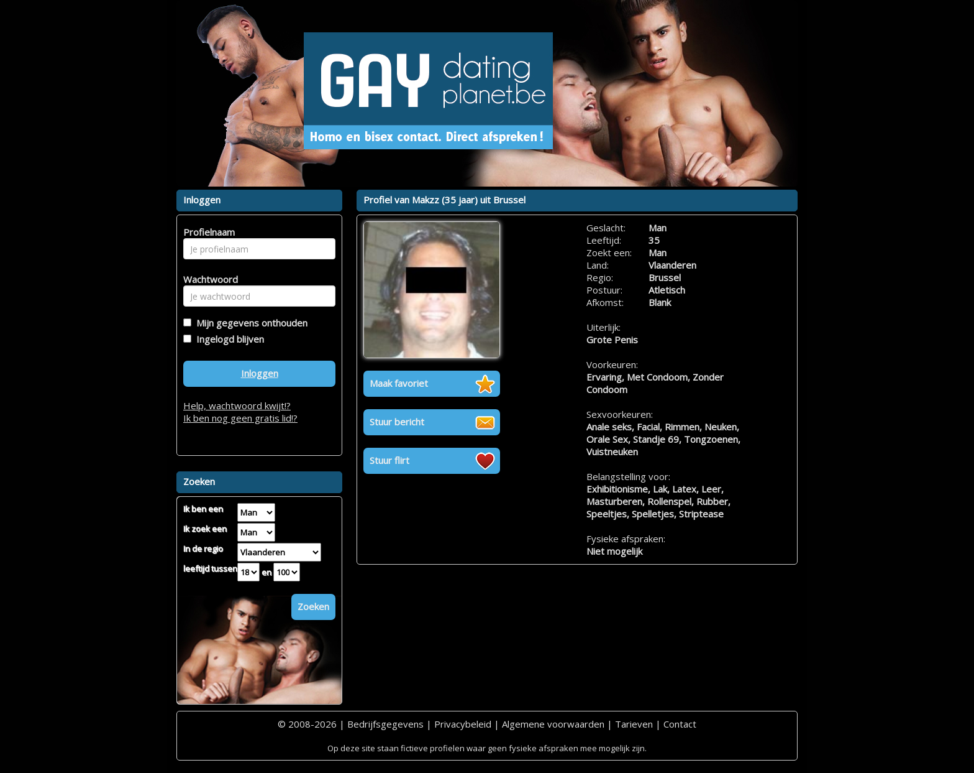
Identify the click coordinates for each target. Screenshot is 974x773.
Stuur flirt (389, 460)
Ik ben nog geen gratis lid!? (240, 418)
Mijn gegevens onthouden (249, 323)
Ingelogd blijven (227, 339)
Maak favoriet (399, 383)
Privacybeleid (462, 724)
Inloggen (259, 373)
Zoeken (313, 606)
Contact (679, 724)
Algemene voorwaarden (553, 724)
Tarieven (634, 724)
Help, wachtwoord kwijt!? (237, 405)
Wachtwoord (207, 279)
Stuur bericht (397, 421)
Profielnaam (207, 232)
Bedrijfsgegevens (385, 724)
